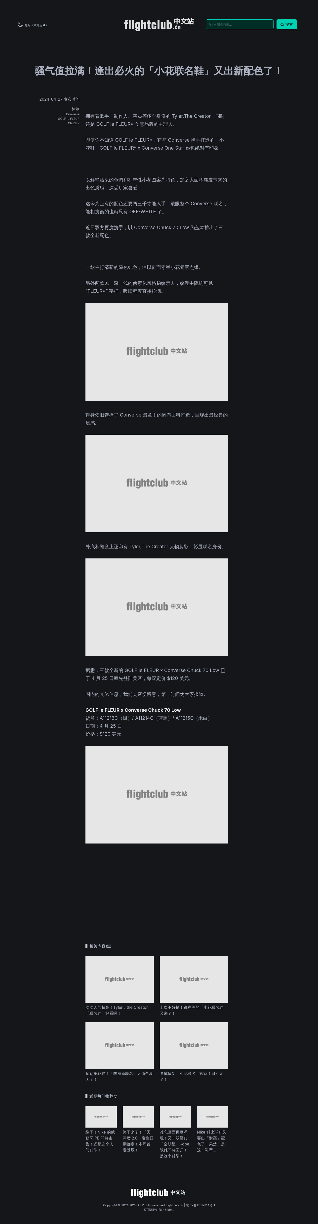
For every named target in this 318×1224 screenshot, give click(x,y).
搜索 (286, 24)
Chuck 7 (74, 123)
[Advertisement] (156, 885)
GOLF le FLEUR (69, 119)
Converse (73, 114)
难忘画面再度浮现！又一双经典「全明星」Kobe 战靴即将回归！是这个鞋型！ (174, 1144)
